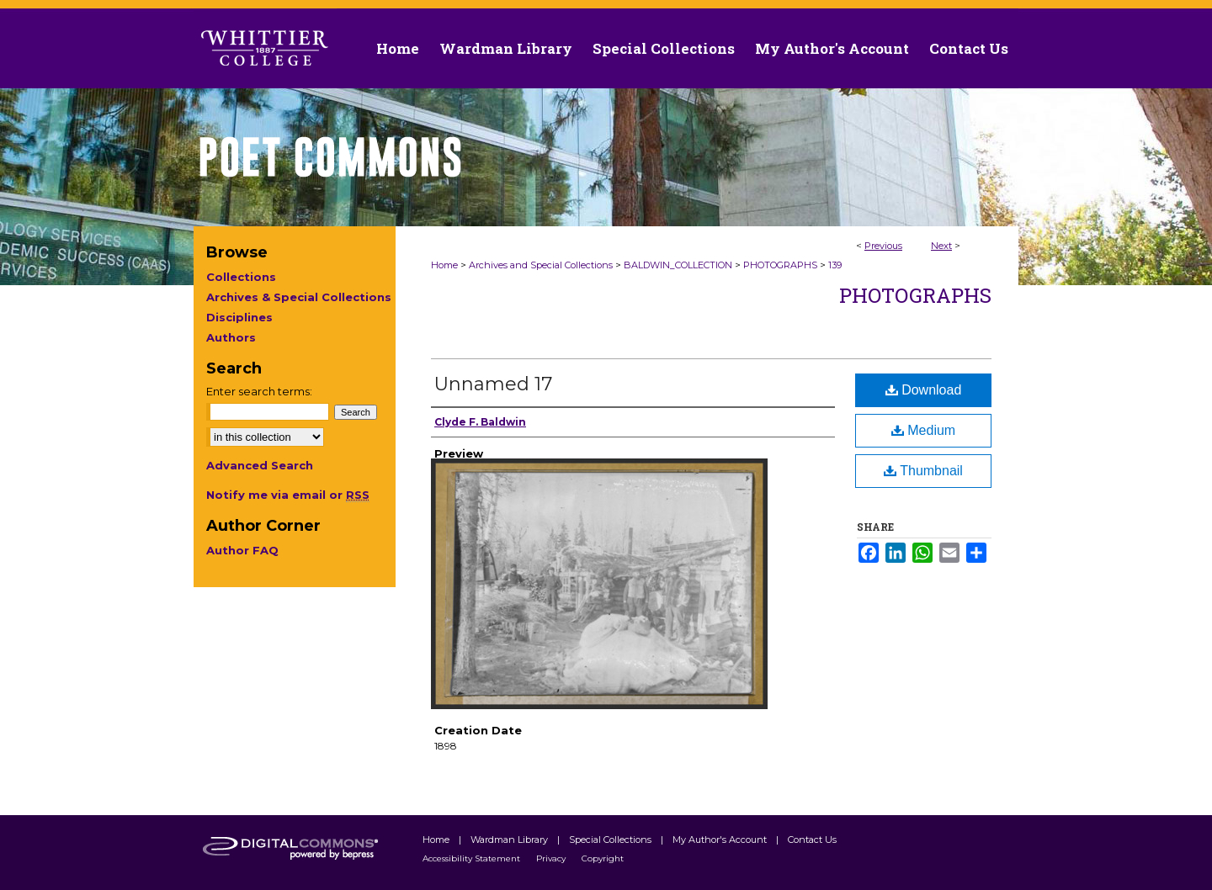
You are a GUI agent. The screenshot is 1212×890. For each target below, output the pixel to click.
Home (444, 265)
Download (923, 390)
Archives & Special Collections (298, 297)
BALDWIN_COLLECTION (678, 265)
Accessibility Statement (473, 858)
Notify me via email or (287, 494)
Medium (923, 430)
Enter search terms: (259, 391)
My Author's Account (720, 839)
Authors (231, 337)
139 (835, 265)
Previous (883, 246)
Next (941, 246)
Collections (241, 276)
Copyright (603, 858)
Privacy (552, 858)
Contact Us (968, 48)
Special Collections (611, 839)
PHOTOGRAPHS (780, 265)
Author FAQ (242, 550)
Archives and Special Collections (541, 265)
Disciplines (239, 317)
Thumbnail (923, 471)
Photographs (915, 295)
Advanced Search (259, 465)
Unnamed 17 (493, 384)
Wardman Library (510, 839)
